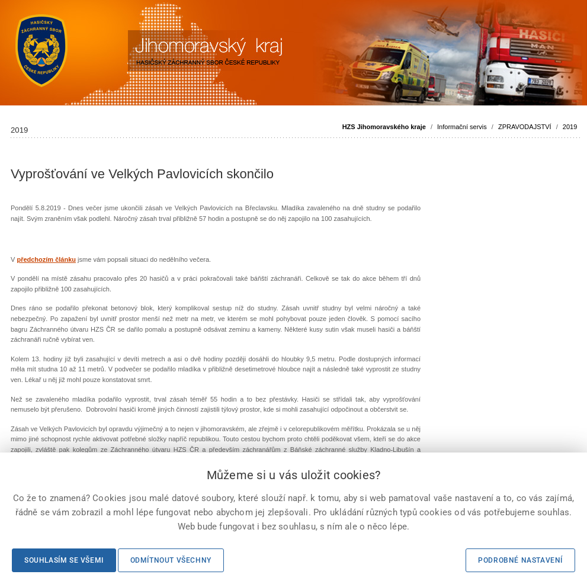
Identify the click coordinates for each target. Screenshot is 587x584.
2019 (570, 126)
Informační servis (462, 126)
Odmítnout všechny (170, 560)
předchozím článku (46, 259)
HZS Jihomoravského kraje (384, 126)
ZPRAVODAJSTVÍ (524, 126)
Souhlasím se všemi (64, 560)
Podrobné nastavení (520, 560)
